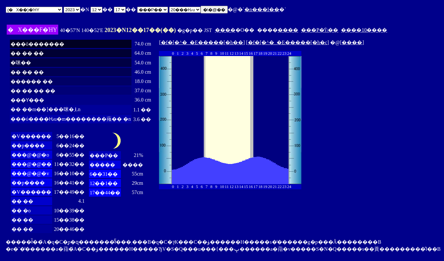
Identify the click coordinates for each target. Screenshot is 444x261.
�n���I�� (261, 9)
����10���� (364, 30)
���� (225, 30)
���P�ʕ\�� (319, 30)
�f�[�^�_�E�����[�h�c (287, 42)
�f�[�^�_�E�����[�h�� (202, 42)
